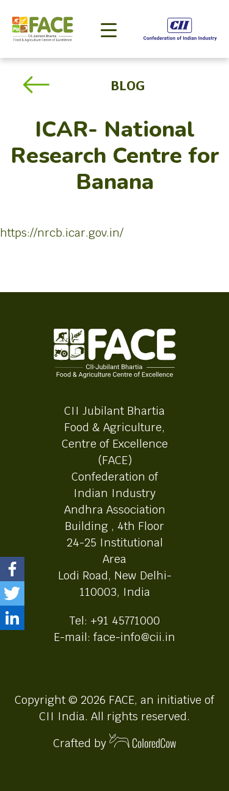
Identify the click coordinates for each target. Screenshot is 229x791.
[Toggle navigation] (109, 10)
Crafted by (114, 742)
